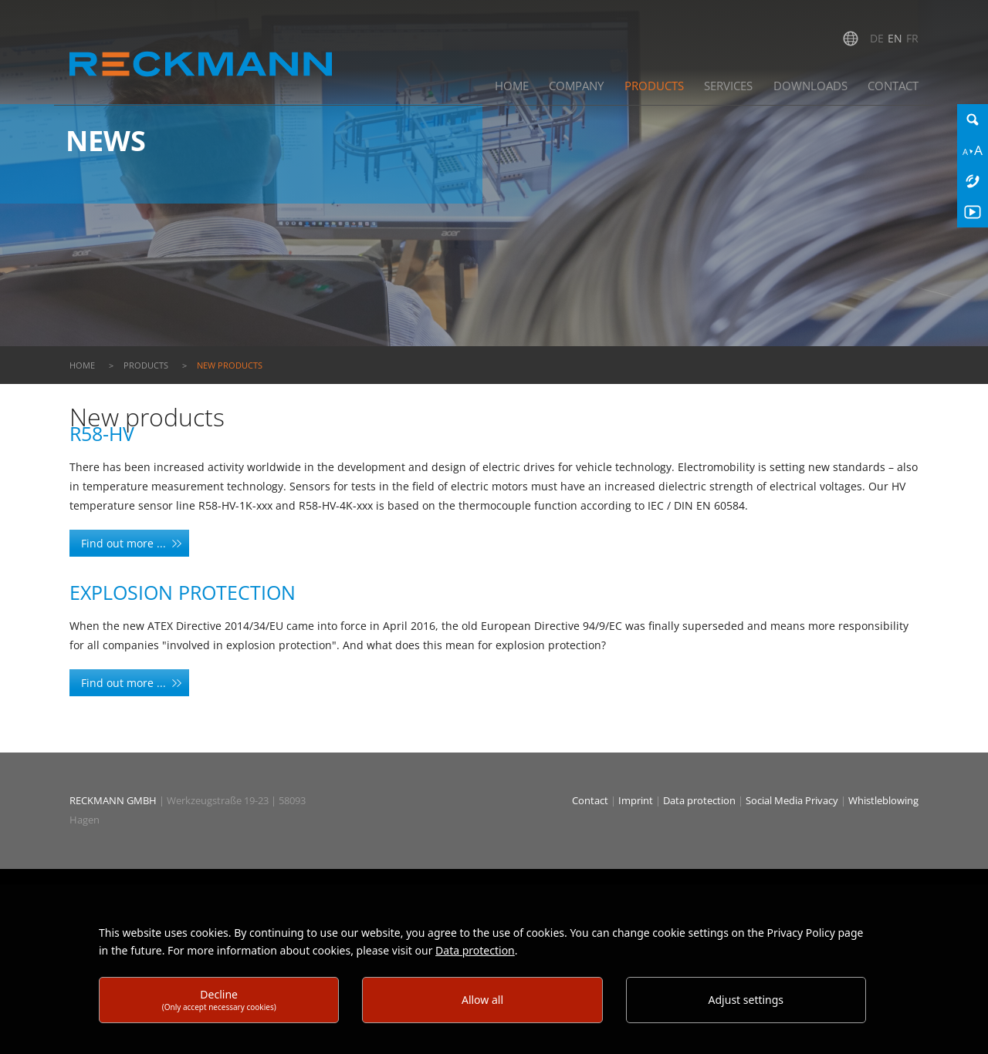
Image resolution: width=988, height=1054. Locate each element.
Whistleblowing (883, 800)
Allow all (482, 999)
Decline (219, 999)
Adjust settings (746, 999)
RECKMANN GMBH (113, 800)
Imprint (636, 800)
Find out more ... (123, 543)
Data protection (700, 800)
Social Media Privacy (792, 800)
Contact (591, 800)
